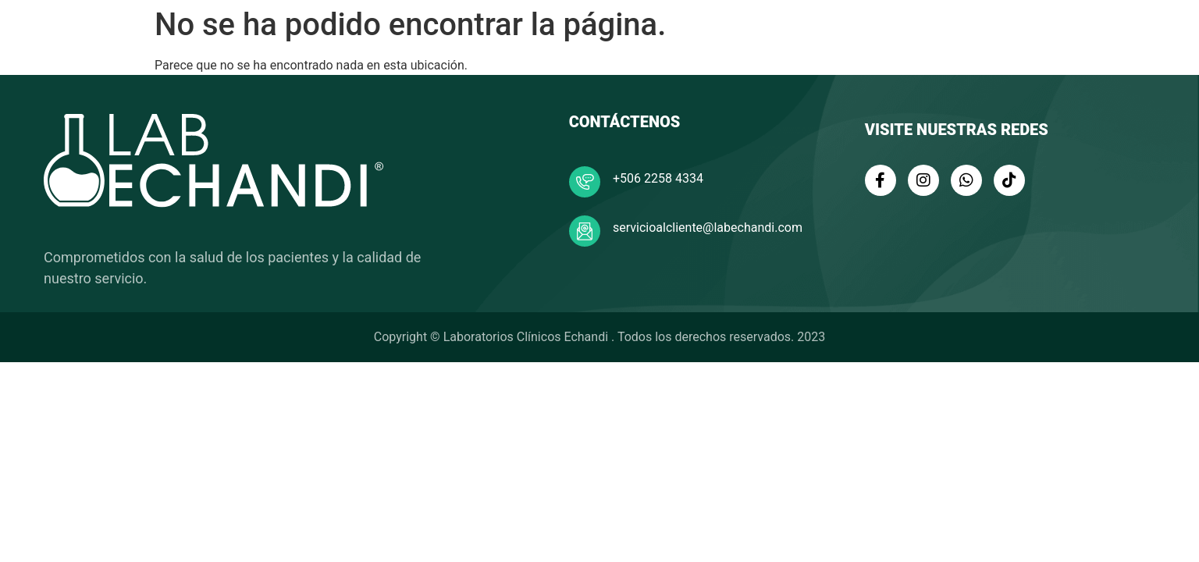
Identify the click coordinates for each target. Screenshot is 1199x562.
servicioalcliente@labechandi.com (707, 227)
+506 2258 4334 (658, 178)
